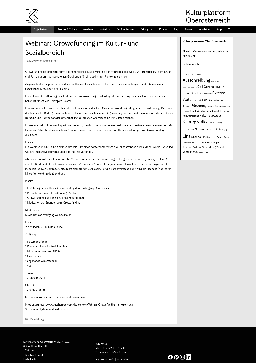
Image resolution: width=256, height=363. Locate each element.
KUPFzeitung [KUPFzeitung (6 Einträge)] (217, 123)
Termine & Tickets (67, 29)
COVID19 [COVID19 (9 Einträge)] (219, 87)
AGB (111, 359)
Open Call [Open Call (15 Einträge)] (196, 136)
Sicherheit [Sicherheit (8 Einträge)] (187, 143)
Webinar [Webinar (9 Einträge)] (197, 147)
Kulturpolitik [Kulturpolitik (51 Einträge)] (194, 122)
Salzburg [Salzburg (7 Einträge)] (227, 137)
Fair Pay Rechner (125, 29)
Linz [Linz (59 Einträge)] (186, 136)
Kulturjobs (105, 29)
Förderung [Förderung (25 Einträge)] (199, 106)
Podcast (163, 29)
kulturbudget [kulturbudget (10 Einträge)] (213, 111)
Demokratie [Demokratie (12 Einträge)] (197, 93)
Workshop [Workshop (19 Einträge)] (189, 152)
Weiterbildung (37, 319)
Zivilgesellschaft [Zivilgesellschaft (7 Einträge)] (202, 152)
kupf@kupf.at (30, 359)
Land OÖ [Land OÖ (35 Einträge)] (212, 129)
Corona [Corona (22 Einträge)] (209, 87)
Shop (219, 29)
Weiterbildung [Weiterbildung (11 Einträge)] (209, 147)
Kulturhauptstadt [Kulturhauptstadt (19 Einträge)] (210, 116)
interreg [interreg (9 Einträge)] (210, 106)
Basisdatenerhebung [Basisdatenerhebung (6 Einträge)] (190, 87)
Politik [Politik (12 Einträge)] (206, 137)
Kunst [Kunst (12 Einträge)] (209, 122)
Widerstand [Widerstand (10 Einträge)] (221, 147)
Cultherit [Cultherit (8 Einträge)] (186, 93)
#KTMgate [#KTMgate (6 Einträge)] (186, 75)
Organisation (44, 29)
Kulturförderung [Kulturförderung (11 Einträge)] (191, 116)
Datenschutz (123, 359)
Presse (188, 29)
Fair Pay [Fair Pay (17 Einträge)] (207, 100)
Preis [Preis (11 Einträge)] (213, 137)
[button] (229, 29)
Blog (176, 29)
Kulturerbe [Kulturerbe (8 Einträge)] (224, 111)
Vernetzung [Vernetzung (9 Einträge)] (188, 147)
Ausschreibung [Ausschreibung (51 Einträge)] (196, 80)
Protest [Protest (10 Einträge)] (219, 137)
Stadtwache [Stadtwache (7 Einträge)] (196, 143)
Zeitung (148, 29)
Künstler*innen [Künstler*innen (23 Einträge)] (193, 129)
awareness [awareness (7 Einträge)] (215, 81)
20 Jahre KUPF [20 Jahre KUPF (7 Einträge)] (197, 75)
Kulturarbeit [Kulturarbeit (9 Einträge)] (200, 111)
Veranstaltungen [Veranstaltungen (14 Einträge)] (211, 142)
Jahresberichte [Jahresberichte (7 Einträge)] (220, 106)
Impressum (101, 359)
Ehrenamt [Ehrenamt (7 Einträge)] (208, 94)
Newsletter (204, 29)
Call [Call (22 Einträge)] (200, 87)
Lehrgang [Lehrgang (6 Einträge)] (223, 130)
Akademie (88, 29)
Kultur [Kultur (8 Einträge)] (191, 111)
